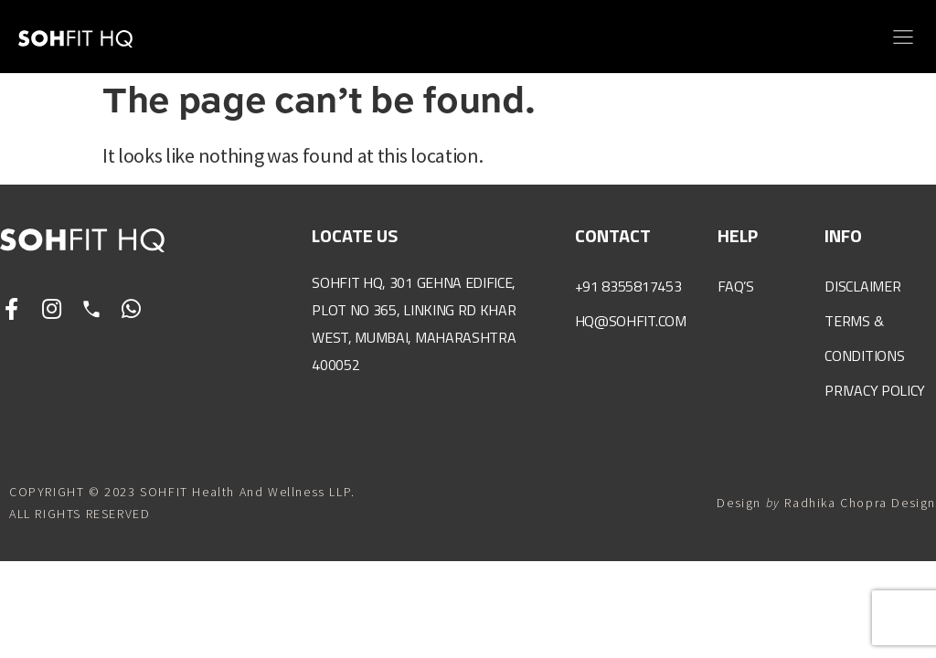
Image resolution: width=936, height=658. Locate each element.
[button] (903, 37)
